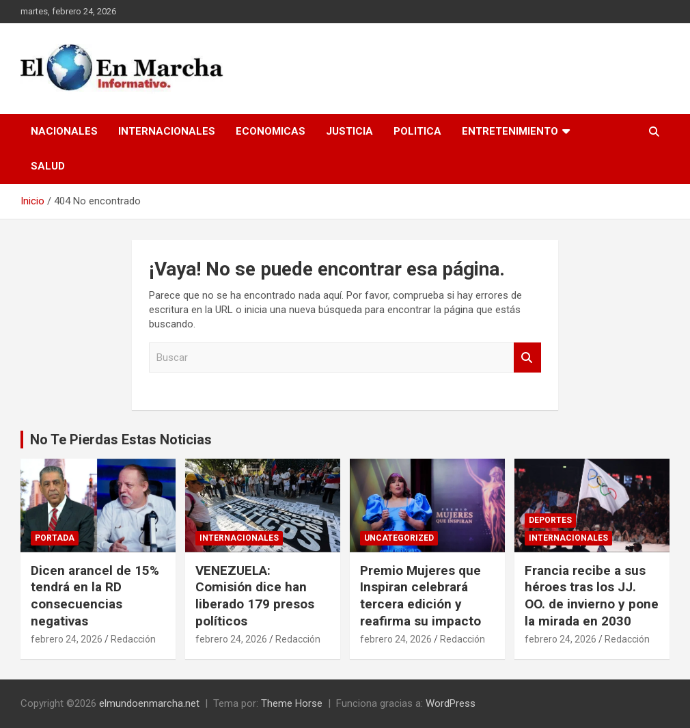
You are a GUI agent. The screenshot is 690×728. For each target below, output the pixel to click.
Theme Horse (291, 703)
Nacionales (64, 131)
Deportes (550, 520)
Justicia (349, 131)
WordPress (450, 703)
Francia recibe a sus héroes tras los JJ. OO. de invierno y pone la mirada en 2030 (592, 596)
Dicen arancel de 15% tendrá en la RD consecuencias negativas (95, 596)
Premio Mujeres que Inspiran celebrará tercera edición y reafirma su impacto (420, 596)
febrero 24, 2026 (66, 639)
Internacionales (166, 131)
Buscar (527, 357)
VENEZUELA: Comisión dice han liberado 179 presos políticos (254, 596)
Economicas (270, 131)
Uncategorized (399, 538)
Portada (54, 538)
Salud (48, 166)
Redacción (133, 639)
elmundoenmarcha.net (149, 703)
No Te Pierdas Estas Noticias (121, 439)
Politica (417, 131)
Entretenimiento (510, 131)
